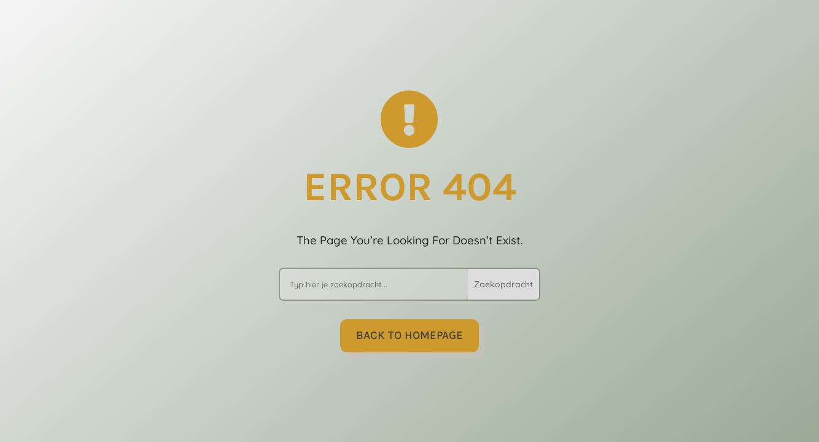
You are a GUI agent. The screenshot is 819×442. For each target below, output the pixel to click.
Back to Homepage (409, 335)
